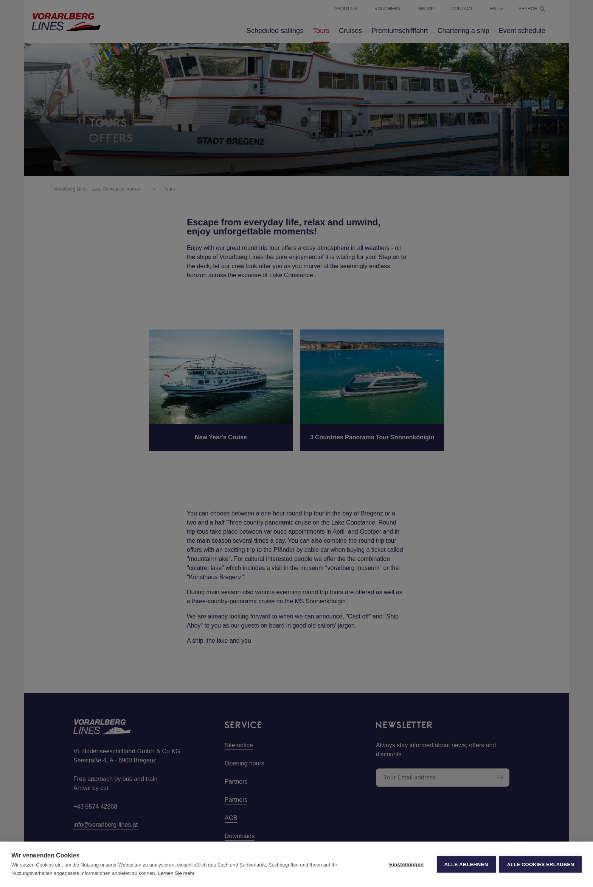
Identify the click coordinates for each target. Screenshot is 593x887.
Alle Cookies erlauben (540, 864)
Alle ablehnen (466, 864)
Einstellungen (406, 864)
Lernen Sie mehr (176, 873)
